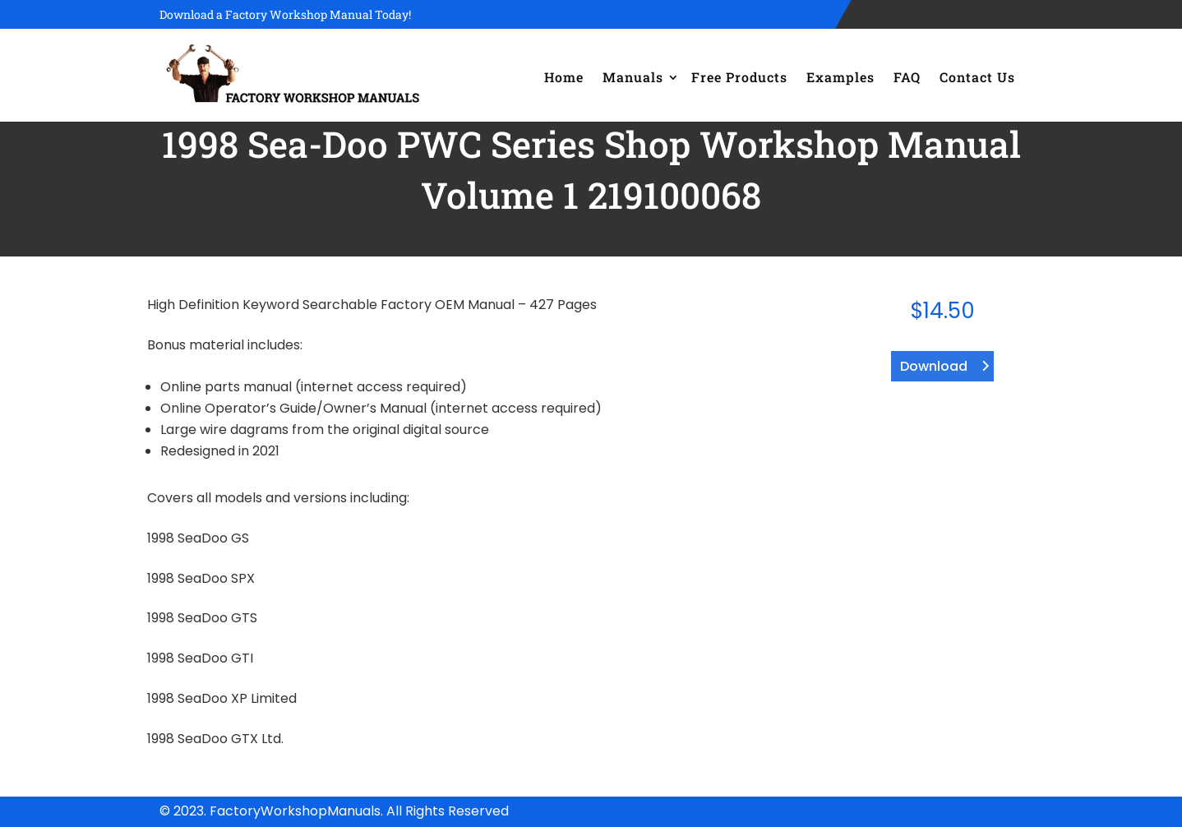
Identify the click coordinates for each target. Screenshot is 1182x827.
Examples (840, 76)
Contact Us (977, 76)
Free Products (739, 76)
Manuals (633, 76)
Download (933, 366)
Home (564, 76)
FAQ (907, 76)
